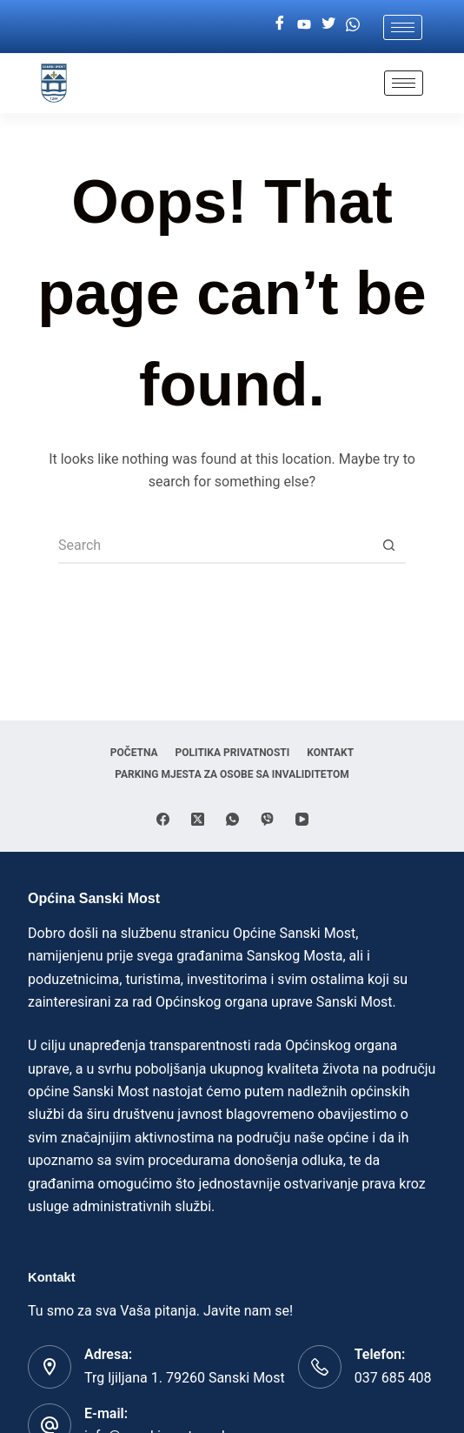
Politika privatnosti (233, 753)
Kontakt (330, 753)
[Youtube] (304, 24)
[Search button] (388, 546)
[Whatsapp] (352, 24)
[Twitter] (328, 24)
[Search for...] (214, 546)
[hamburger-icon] (402, 27)
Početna (134, 753)
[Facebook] (279, 24)
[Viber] (267, 819)
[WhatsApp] (232, 819)
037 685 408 (393, 1377)
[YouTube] (301, 819)
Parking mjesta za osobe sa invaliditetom (232, 774)
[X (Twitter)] (197, 819)
